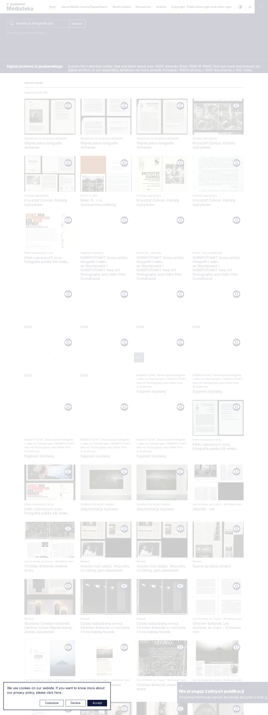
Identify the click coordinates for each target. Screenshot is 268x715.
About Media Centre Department (84, 6)
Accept (97, 703)
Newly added (122, 6)
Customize (52, 703)
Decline (75, 703)
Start (52, 6)
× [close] (181, 686)
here (57, 693)
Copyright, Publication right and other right (201, 6)
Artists (161, 6)
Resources (143, 6)
